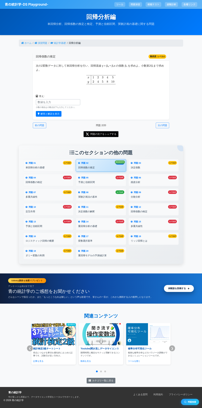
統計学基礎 (58, 43)
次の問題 (162, 125)
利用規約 (158, 394)
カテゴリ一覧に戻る (101, 380)
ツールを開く (134, 361)
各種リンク (189, 4)
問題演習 (135, 4)
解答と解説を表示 (49, 114)
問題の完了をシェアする (101, 134)
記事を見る (38, 361)
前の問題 (39, 125)
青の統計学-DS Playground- (26, 4)
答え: (40, 96)
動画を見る (86, 361)
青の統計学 (15, 392)
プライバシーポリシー (181, 394)
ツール (119, 4)
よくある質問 (140, 394)
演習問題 (41, 43)
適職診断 (171, 4)
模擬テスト (153, 4)
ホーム (26, 43)
